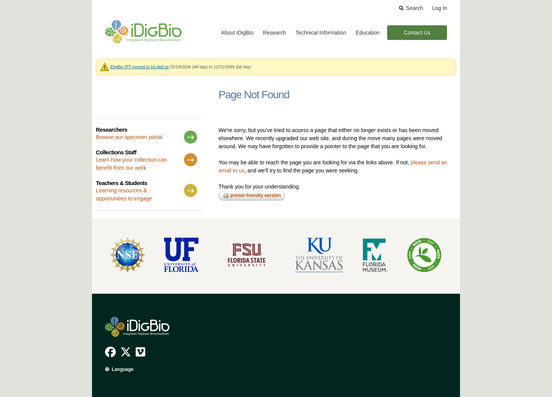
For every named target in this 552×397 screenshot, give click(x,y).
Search (414, 8)
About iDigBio (237, 33)
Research (274, 33)
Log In (439, 8)
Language (123, 369)
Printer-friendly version (252, 196)
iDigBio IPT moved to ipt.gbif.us (139, 67)
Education (368, 33)
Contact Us (417, 33)
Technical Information (321, 33)
